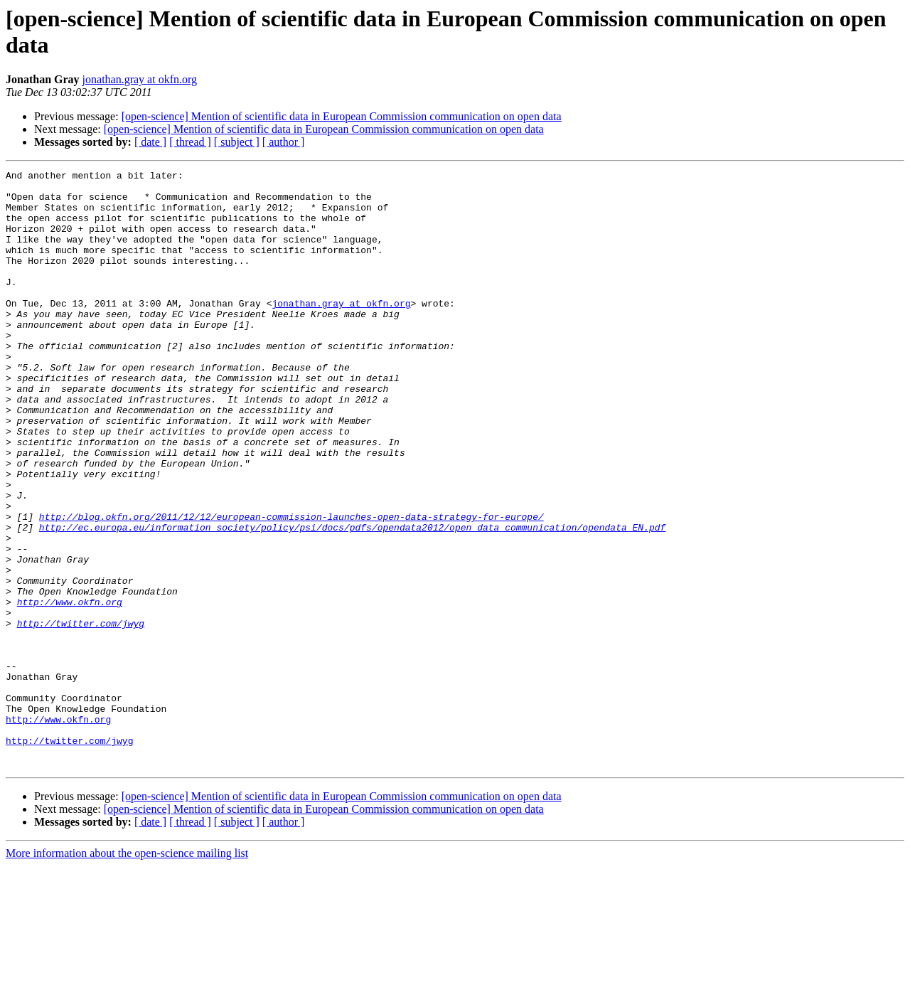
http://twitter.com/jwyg (80, 714)
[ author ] (283, 142)
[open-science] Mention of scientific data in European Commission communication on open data (342, 116)
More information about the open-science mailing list (127, 973)
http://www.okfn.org (69, 689)
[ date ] (150, 142)
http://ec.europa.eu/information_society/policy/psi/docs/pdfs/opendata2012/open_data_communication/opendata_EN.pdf (352, 599)
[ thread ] (190, 142)
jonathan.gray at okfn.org (139, 79)
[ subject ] (236, 142)
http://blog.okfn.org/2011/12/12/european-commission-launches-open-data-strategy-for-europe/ (291, 586)
